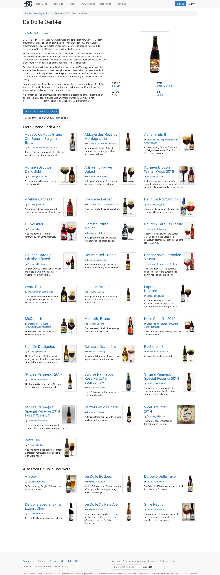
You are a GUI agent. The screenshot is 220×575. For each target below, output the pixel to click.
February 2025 (62, 13)
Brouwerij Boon (35, 229)
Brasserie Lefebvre (96, 233)
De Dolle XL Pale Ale (101, 504)
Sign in (192, 4)
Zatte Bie (32, 440)
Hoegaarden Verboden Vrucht (162, 257)
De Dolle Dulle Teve (160, 476)
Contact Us (28, 561)
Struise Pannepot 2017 (43, 374)
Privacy (41, 561)
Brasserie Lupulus (95, 292)
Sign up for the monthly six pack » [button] (41, 111)
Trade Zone (42, 4)
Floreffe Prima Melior (96, 226)
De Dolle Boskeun (98, 476)
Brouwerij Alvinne (36, 204)
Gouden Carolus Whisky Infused (38, 257)
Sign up (180, 4)
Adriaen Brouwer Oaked (98, 169)
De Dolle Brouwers (37, 33)
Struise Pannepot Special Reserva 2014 (161, 376)
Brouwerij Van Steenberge (40, 292)
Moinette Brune (97, 319)
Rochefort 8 (153, 346)
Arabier (31, 476)
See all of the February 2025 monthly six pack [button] (46, 118)
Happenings (106, 4)
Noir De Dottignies (40, 346)
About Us (122, 4)
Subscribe (147, 567)
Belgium (116, 86)
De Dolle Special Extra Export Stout (43, 506)
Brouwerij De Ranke (37, 351)
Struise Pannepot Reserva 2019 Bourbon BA (98, 378)
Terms (53, 561)
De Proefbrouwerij (96, 351)
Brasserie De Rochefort (158, 351)
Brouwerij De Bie (35, 445)
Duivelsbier (34, 224)
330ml (160, 95)
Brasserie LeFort (98, 199)
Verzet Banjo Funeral (101, 407)
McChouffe (34, 319)
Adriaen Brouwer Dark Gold (39, 169)
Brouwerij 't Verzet (96, 412)
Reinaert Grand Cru (100, 346)
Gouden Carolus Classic (163, 224)
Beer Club (59, 4)
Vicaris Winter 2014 (155, 409)
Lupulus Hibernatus (153, 289)
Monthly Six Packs (43, 13)
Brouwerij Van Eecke (97, 260)
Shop (73, 4)
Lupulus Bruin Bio (99, 287)
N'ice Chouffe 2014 (159, 319)
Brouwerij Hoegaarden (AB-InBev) (163, 264)
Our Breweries (88, 4)
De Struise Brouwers (37, 379)
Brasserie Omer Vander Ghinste (102, 204)
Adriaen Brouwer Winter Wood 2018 (159, 169)
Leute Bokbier (36, 287)
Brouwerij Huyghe (155, 204)
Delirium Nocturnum (161, 199)
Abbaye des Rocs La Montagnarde (100, 136)
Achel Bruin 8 (155, 134)
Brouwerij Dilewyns (156, 416)
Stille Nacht (153, 504)
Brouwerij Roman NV (38, 176)
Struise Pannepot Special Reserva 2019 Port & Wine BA (42, 411)
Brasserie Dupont (95, 324)
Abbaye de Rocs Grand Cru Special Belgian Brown (43, 138)
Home (28, 13)
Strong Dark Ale (164, 86)
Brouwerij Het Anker (156, 229)
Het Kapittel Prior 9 (100, 255)
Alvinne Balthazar (39, 199)
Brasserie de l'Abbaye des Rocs (43, 147)
